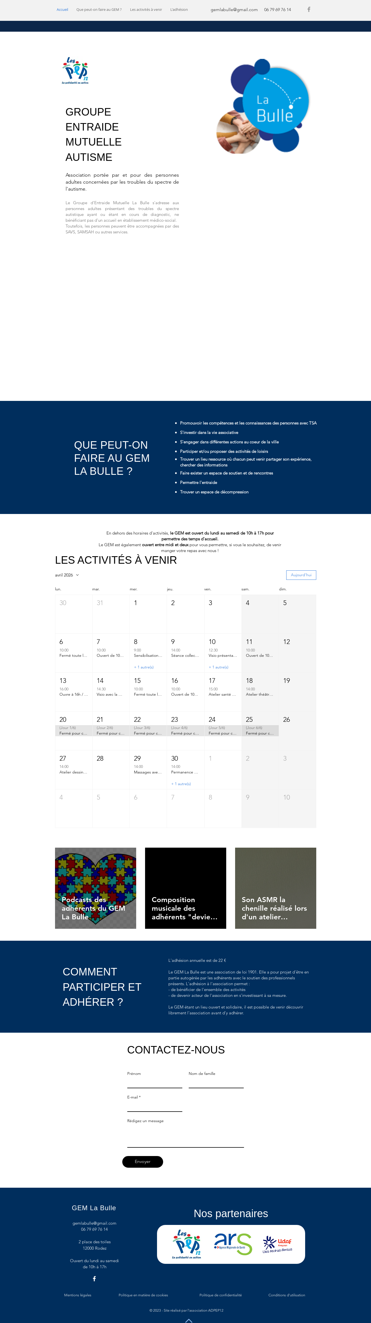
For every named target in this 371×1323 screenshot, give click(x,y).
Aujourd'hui (301, 574)
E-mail (132, 1097)
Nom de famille (202, 1073)
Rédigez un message (145, 1121)
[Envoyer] (142, 1162)
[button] (74, 614)
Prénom (134, 1073)
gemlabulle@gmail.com (234, 9)
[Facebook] (308, 9)
